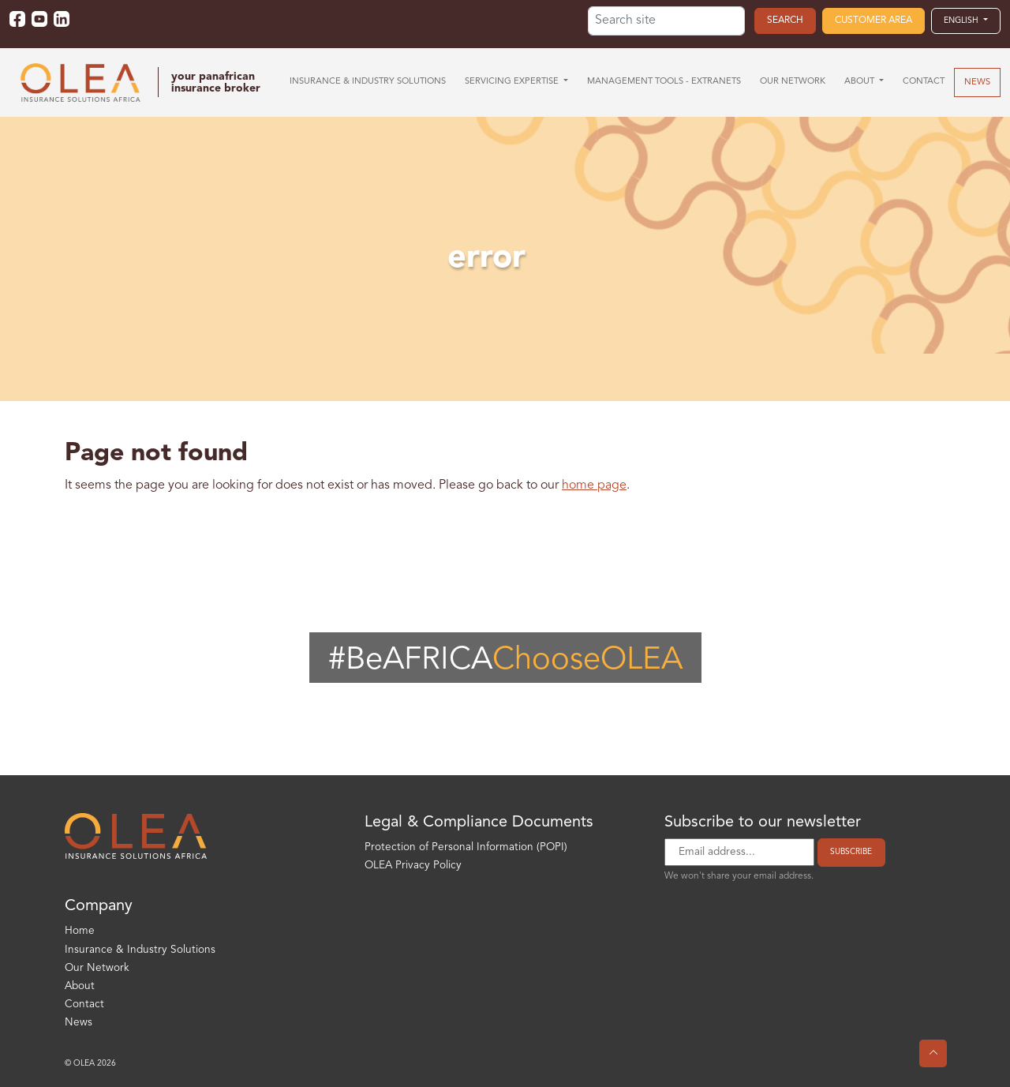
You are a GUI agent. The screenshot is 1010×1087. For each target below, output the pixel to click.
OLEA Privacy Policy (413, 865)
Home (80, 931)
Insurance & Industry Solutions (140, 950)
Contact (84, 1004)
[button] (966, 20)
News (78, 1023)
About (80, 986)
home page (594, 485)
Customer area (873, 20)
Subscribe (851, 852)
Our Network (97, 968)
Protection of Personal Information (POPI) (466, 847)
